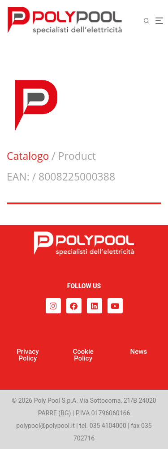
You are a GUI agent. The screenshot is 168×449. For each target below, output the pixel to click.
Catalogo (28, 156)
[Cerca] (149, 20)
